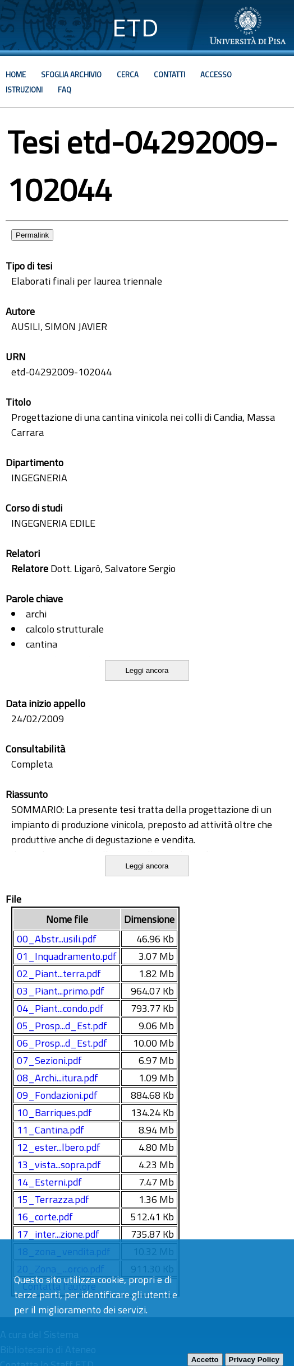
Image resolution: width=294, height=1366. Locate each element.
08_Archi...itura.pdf (57, 1077)
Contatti (169, 74)
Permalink (32, 235)
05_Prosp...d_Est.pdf (62, 1025)
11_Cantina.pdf (50, 1129)
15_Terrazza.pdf (53, 1199)
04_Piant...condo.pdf (60, 1008)
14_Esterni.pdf (49, 1182)
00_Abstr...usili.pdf (57, 938)
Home (16, 74)
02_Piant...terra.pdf (59, 973)
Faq (64, 89)
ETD (135, 27)
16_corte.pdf (45, 1216)
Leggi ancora (146, 670)
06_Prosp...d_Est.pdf (62, 1043)
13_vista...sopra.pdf (59, 1164)
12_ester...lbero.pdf (58, 1147)
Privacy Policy (254, 1359)
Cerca (128, 74)
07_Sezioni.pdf (49, 1060)
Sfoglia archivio (71, 74)
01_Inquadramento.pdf (67, 956)
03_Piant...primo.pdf (60, 990)
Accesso (216, 74)
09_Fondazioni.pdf (57, 1095)
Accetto (205, 1359)
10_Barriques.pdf (54, 1112)
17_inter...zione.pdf (58, 1234)
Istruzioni (24, 89)
